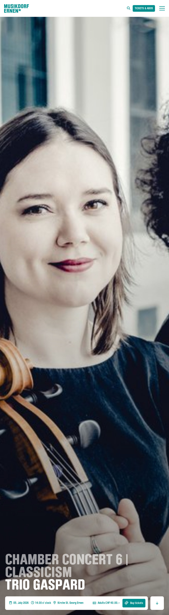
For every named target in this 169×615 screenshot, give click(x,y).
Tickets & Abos (144, 8)
